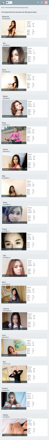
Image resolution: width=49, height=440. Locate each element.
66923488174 (5, 178)
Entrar (41, 2)
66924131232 (6, 364)
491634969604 (6, 19)
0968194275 (6, 151)
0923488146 (6, 45)
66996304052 (5, 390)
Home (3, 7)
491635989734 (6, 284)
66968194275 (5, 125)
